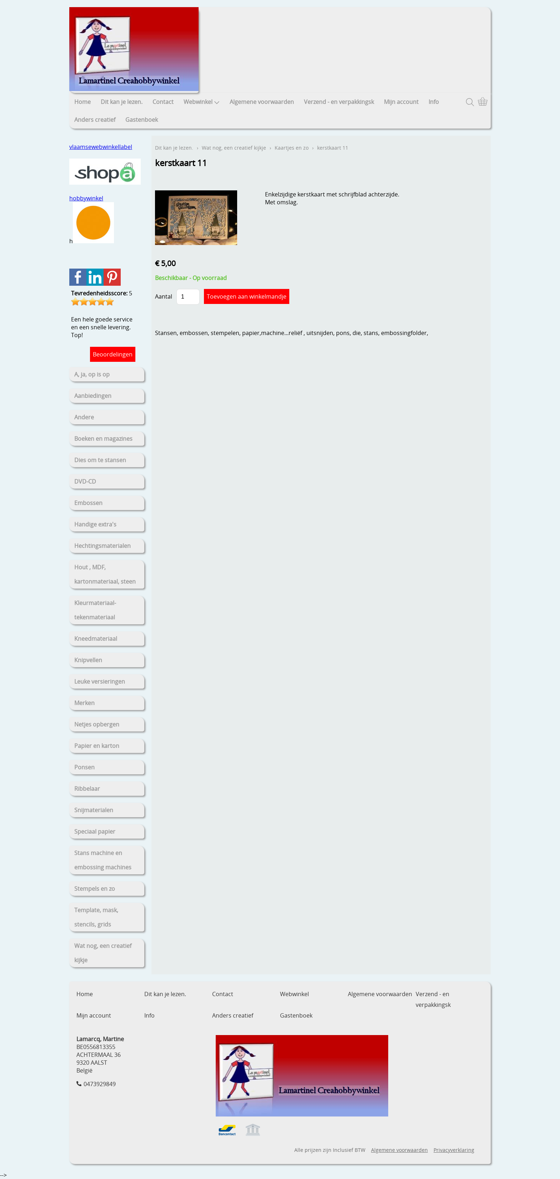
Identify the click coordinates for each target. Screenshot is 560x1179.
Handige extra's (95, 524)
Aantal (163, 296)
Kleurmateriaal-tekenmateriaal (95, 610)
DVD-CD (85, 481)
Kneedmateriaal (95, 639)
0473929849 (100, 1084)
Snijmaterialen (93, 810)
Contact (163, 102)
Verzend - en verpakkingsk (339, 102)
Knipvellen (88, 660)
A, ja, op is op (92, 374)
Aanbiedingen (92, 396)
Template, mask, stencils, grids (96, 917)
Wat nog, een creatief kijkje (102, 953)
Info (434, 102)
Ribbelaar (87, 789)
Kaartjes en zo (292, 147)
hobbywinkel (86, 198)
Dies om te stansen (100, 460)
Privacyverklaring (454, 1149)
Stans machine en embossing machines (102, 860)
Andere (84, 417)
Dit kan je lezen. (121, 102)
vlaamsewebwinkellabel (100, 147)
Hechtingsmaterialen (102, 546)
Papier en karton (96, 746)
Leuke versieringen (99, 681)
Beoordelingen (112, 354)
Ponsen (84, 767)
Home (82, 102)
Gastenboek (141, 120)
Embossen (88, 503)
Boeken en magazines (103, 439)
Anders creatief (94, 120)
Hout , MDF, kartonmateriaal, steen (105, 574)
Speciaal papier (94, 831)
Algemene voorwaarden (262, 102)
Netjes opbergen (96, 724)
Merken (84, 703)
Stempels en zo (94, 889)
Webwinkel (202, 102)
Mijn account (401, 102)
